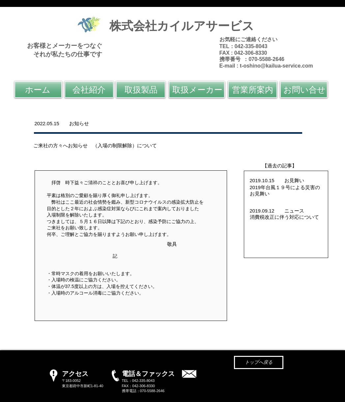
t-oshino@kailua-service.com (276, 66)
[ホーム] (38, 89)
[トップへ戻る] (258, 362)
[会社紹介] (89, 89)
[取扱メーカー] (197, 89)
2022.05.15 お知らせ (64, 123)
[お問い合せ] (304, 89)
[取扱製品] (140, 89)
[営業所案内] (252, 89)
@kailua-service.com (243, 379)
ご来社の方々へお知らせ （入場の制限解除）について (95, 145)
